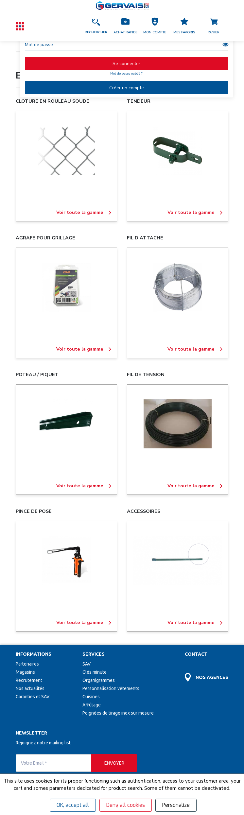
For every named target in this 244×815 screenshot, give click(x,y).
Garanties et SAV (32, 696)
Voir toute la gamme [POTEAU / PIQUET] (84, 486)
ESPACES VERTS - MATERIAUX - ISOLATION (91, 46)
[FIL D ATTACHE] (177, 287)
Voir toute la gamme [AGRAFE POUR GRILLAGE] (84, 349)
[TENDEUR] (177, 150)
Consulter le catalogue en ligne (186, 77)
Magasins (25, 672)
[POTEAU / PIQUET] (66, 423)
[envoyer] (114, 763)
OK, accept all (73, 805)
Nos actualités (30, 688)
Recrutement (29, 680)
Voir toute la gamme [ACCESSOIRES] (195, 622)
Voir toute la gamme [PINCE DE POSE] (84, 622)
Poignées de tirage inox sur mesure (118, 713)
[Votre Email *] (53, 763)
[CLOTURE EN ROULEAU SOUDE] (66, 150)
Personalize (176, 805)
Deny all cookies (125, 805)
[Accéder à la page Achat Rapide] (125, 26)
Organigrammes (98, 680)
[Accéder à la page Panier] (213, 26)
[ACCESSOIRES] (177, 560)
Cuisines (91, 696)
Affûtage (91, 704)
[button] (154, 26)
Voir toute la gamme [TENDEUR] (195, 212)
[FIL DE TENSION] (177, 423)
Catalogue (31, 46)
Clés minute (94, 672)
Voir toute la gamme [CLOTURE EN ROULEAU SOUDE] (84, 212)
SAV (86, 664)
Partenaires (27, 664)
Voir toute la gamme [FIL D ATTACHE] (195, 349)
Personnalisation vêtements (110, 688)
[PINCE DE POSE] (66, 560)
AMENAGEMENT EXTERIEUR (169, 46)
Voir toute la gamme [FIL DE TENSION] (195, 486)
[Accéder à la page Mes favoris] (184, 26)
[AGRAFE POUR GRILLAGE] (66, 287)
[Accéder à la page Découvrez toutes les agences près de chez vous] (206, 673)
